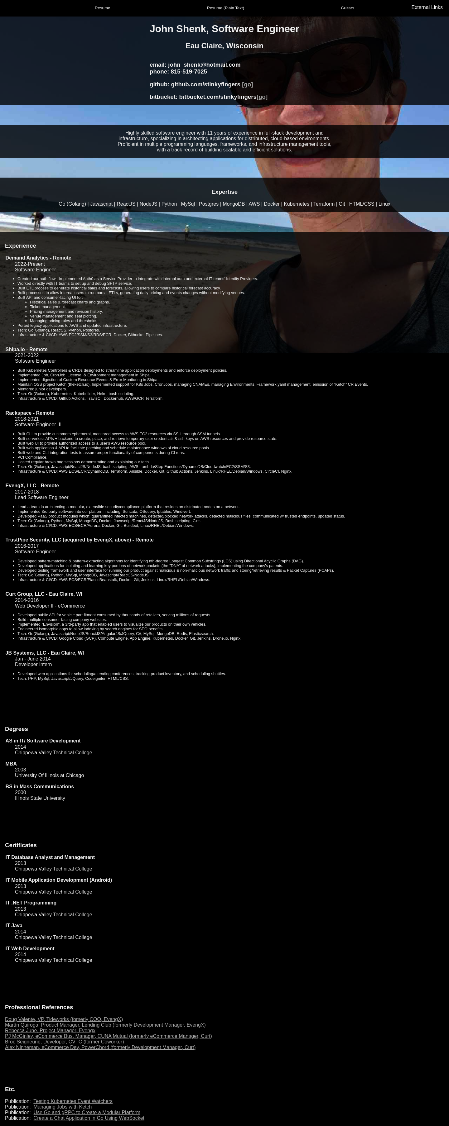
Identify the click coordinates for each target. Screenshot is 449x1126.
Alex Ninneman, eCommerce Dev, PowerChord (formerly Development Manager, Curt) (100, 1047)
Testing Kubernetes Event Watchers (73, 1101)
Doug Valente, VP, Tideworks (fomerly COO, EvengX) (64, 1019)
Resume (102, 8)
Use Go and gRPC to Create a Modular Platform (87, 1112)
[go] (247, 84)
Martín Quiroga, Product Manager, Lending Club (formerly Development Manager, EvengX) (105, 1025)
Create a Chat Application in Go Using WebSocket (89, 1118)
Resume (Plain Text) (225, 8)
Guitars (347, 8)
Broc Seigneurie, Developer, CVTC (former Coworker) (64, 1041)
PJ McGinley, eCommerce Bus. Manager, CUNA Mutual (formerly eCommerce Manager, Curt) (108, 1036)
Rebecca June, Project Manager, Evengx (50, 1030)
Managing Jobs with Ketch (63, 1106)
